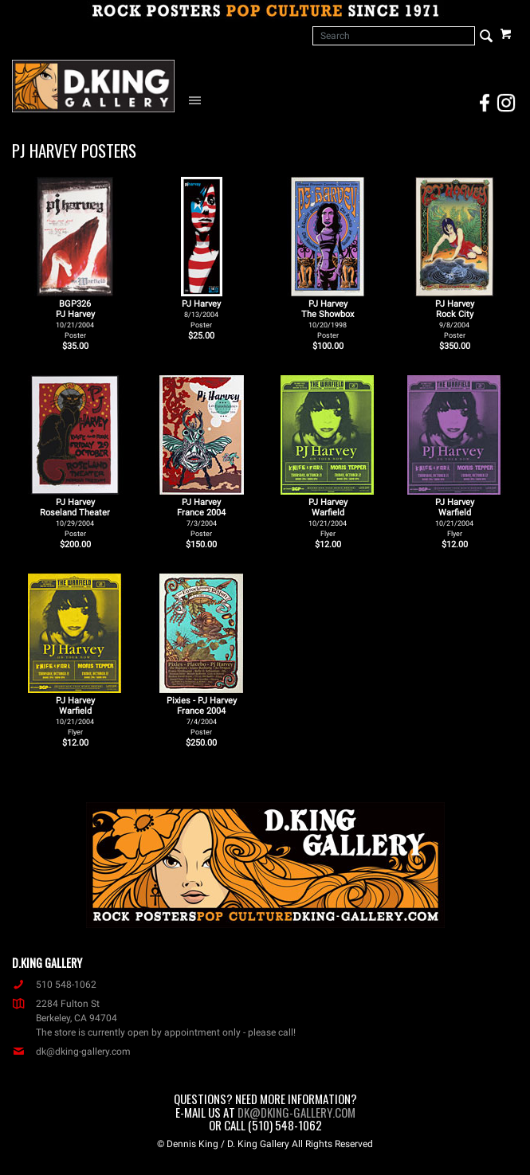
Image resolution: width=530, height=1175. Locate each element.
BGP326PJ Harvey (75, 319)
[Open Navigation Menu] (198, 99)
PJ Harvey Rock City (454, 319)
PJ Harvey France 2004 (201, 517)
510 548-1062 (54, 984)
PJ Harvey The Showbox (327, 319)
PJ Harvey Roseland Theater (75, 517)
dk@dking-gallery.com (71, 1051)
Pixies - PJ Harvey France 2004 (202, 715)
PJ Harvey (201, 314)
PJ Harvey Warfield (327, 517)
